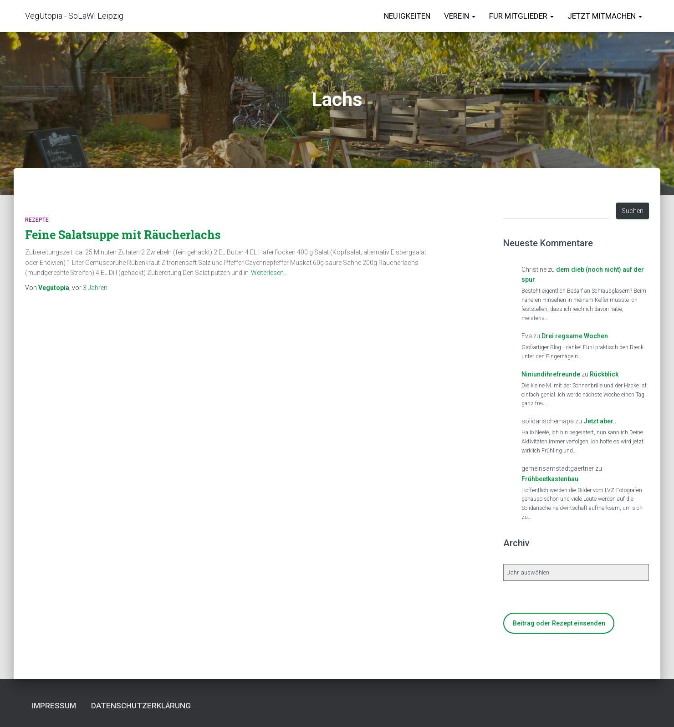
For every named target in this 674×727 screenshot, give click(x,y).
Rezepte (37, 220)
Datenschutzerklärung (141, 705)
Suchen (632, 210)
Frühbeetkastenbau (549, 479)
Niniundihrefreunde (550, 374)
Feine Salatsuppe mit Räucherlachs (122, 234)
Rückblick (604, 374)
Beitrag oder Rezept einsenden (559, 623)
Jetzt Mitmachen (604, 15)
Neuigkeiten (407, 15)
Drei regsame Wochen (574, 336)
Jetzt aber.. (600, 421)
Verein (459, 15)
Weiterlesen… (269, 272)
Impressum (54, 705)
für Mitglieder (521, 15)
